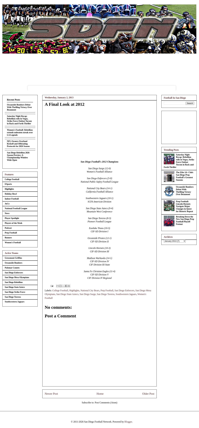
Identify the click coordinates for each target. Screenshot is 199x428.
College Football (60, 290)
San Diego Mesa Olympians (17, 277)
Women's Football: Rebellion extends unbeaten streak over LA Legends (20, 132)
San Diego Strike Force (15, 292)
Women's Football (13, 242)
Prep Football (107, 290)
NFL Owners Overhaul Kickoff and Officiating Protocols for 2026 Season (18, 143)
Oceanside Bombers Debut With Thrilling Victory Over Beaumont (19, 107)
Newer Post (51, 393)
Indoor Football (12, 199)
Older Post (148, 393)
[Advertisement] (179, 127)
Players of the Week (13, 223)
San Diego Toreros (105, 294)
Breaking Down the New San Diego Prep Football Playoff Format (185, 220)
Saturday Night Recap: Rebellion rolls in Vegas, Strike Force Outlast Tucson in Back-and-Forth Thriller (19, 120)
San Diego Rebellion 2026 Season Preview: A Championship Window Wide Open (18, 156)
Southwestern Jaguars (126, 294)
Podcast (8, 228)
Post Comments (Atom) (106, 402)
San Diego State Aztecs (67, 294)
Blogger (128, 421)
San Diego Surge (88, 294)
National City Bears (90, 290)
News (7, 213)
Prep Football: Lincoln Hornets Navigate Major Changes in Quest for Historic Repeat (184, 206)
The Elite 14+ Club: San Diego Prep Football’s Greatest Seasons (185, 176)
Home (100, 393)
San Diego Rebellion (14, 282)
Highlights (74, 290)
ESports (8, 184)
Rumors (8, 238)
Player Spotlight (12, 218)
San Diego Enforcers (124, 290)
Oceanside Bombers (13, 263)
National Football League (16, 208)
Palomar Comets (12, 268)
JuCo (7, 204)
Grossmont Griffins (13, 258)
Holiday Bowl (11, 194)
